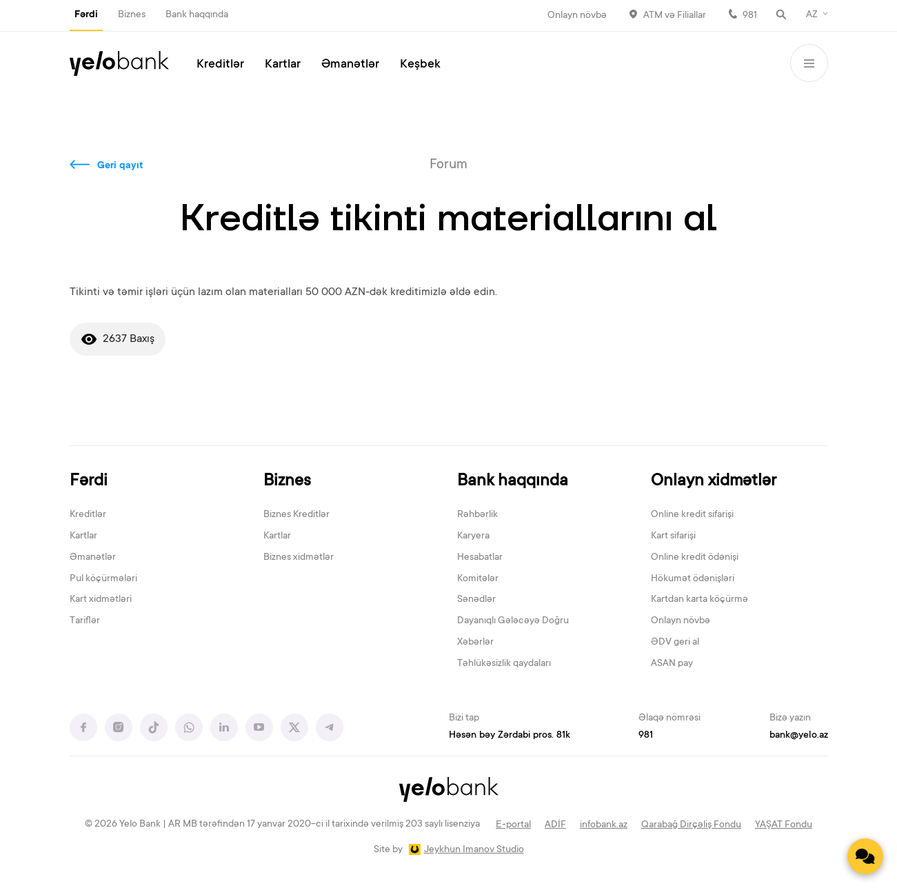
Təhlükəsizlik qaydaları (504, 663)
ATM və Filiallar (674, 15)
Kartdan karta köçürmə (699, 599)
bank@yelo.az (798, 735)
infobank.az (603, 825)
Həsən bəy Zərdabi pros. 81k (509, 735)
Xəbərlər (475, 642)
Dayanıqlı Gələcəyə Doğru (513, 621)
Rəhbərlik (477, 515)
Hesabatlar (480, 557)
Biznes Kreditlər (296, 515)
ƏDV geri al (675, 642)
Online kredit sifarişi (692, 515)
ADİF (555, 825)
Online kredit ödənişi (694, 557)
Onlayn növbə (577, 15)
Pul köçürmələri (103, 579)
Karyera (473, 536)
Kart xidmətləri (101, 599)
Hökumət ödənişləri (692, 579)
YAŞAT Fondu (783, 825)
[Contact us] (865, 856)
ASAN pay (672, 663)
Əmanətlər (350, 65)
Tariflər (85, 621)
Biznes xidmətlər (298, 557)
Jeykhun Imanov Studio (474, 850)
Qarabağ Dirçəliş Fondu (691, 825)
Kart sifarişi (673, 536)
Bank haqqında (196, 15)
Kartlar (283, 65)
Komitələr (477, 579)
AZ (812, 15)
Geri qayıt (120, 166)
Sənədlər (476, 599)
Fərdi (86, 15)
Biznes (131, 15)
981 (750, 15)
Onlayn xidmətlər (713, 481)
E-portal (513, 825)
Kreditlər (220, 65)
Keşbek (420, 65)
